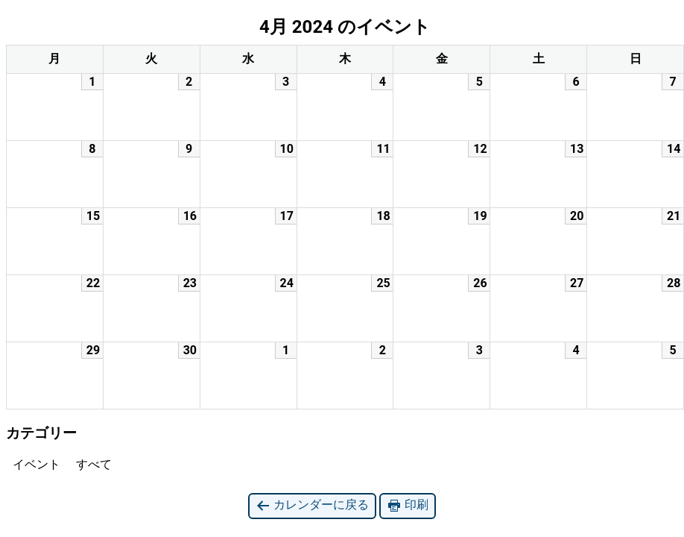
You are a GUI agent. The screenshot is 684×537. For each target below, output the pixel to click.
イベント (33, 464)
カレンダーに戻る (312, 505)
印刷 (407, 505)
